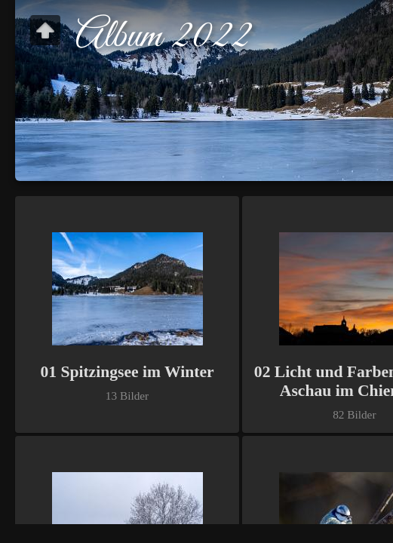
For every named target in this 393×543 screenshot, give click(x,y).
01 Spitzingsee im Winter (126, 372)
